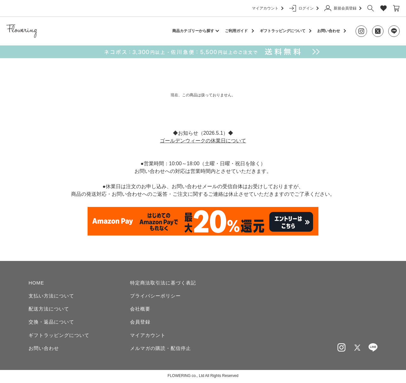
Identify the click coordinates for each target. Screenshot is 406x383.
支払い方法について (51, 295)
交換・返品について (51, 322)
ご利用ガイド (236, 31)
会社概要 (140, 309)
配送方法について (49, 309)
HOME (36, 282)
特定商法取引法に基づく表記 (163, 282)
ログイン (303, 8)
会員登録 (140, 322)
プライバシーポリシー (155, 295)
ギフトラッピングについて (282, 31)
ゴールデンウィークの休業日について (203, 140)
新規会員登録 (342, 8)
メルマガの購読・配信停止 (160, 349)
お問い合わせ (328, 31)
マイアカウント (267, 8)
